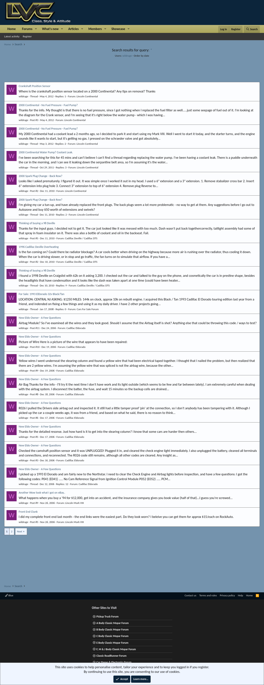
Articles (73, 29)
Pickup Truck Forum (107, 616)
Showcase (118, 29)
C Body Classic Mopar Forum (112, 636)
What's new (50, 29)
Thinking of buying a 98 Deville (37, 223)
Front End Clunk (28, 511)
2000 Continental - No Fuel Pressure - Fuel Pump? (48, 105)
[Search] (252, 29)
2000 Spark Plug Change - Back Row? (40, 176)
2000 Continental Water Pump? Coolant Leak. (46, 152)
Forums (27, 29)
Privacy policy (227, 595)
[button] (36, 29)
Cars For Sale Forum (88, 309)
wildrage (127, 55)
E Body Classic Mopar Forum (112, 642)
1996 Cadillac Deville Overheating (39, 247)
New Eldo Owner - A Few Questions (40, 318)
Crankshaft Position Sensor (34, 86)
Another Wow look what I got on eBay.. (42, 492)
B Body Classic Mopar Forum (112, 629)
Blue (9, 595)
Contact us (190, 595)
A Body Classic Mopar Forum (112, 623)
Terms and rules (208, 595)
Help (240, 595)
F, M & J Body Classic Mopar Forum (116, 649)
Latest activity (12, 36)
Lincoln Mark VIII (74, 502)
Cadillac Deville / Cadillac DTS (81, 238)
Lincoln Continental (87, 96)
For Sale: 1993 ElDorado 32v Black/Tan (41, 294)
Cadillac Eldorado (75, 328)
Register (27, 36)
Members (95, 29)
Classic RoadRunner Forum (111, 655)
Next (19, 531)
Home (11, 29)
